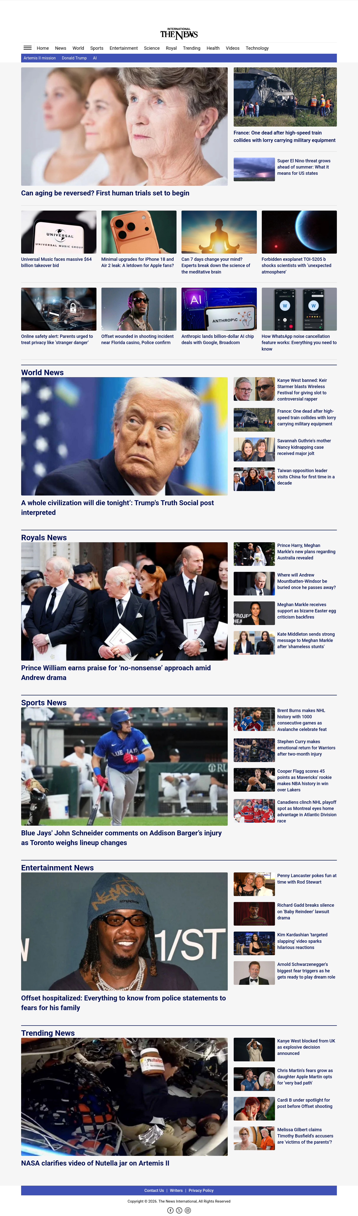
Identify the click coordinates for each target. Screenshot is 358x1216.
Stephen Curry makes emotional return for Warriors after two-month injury (306, 748)
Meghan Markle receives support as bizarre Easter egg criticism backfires (306, 611)
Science (152, 48)
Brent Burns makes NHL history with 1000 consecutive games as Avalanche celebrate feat (302, 720)
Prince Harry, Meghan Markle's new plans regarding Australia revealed (306, 551)
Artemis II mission (40, 58)
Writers (176, 1190)
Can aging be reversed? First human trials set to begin (105, 193)
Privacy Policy (201, 1190)
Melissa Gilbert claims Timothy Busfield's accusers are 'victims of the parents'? (305, 1136)
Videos (233, 48)
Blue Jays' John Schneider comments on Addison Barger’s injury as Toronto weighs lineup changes (121, 838)
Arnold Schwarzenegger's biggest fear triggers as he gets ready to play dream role (306, 970)
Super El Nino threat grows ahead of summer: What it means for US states (304, 167)
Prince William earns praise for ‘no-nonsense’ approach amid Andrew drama (116, 673)
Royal (171, 48)
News (60, 48)
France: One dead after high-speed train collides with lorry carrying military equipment (285, 136)
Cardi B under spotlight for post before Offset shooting (305, 1103)
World (78, 48)
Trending (191, 48)
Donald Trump (74, 58)
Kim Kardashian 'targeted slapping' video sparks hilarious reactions (302, 941)
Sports (96, 48)
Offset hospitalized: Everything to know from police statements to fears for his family (123, 1003)
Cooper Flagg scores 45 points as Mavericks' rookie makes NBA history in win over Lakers (304, 780)
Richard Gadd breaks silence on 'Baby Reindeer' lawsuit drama (305, 911)
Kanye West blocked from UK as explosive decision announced (306, 1047)
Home (43, 48)
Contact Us (154, 1190)
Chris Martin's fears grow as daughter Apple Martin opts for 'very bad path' (305, 1076)
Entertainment (124, 48)
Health (213, 48)
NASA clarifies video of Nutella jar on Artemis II (95, 1163)
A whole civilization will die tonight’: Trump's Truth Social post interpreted (117, 508)
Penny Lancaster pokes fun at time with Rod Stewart (307, 878)
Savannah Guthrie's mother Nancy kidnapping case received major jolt (304, 447)
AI (95, 58)
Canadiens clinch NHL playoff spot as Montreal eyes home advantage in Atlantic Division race (307, 812)
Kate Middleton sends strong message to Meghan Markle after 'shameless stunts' (306, 640)
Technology (257, 48)
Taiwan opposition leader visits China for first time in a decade (306, 477)
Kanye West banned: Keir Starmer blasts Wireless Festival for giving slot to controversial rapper (302, 390)
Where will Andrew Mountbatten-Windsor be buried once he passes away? (306, 581)
